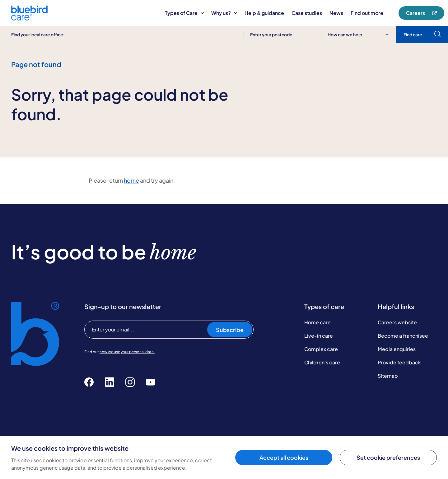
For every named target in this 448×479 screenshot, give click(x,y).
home (131, 180)
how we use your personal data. (127, 351)
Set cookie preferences (388, 457)
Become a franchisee (403, 335)
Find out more (367, 13)
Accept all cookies (283, 457)
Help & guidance (264, 13)
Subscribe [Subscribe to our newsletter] (230, 329)
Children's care (322, 362)
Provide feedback (399, 362)
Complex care (321, 349)
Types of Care (184, 13)
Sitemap (388, 375)
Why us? (224, 13)
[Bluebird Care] (29, 18)
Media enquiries (397, 349)
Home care (317, 322)
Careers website (397, 322)
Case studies (307, 13)
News (336, 13)
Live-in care (318, 335)
